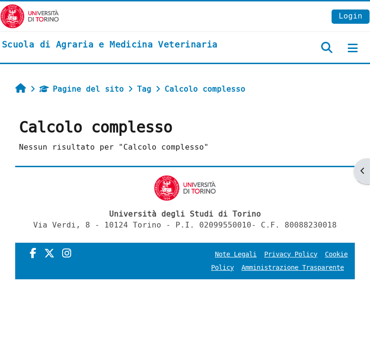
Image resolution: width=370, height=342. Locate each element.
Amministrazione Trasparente (292, 268)
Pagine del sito (81, 89)
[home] (109, 45)
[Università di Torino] (29, 15)
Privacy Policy (290, 254)
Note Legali (236, 254)
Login (350, 15)
